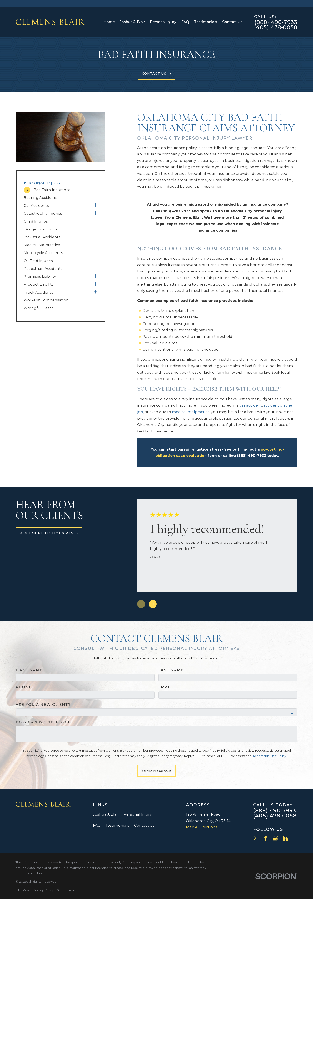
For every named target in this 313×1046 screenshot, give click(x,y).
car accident (251, 405)
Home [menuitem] (109, 22)
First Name (29, 670)
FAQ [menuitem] (185, 22)
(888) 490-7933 (276, 22)
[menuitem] (60, 190)
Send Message (156, 771)
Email (165, 687)
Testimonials (117, 825)
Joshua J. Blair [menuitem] (132, 22)
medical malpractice (191, 412)
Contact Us (144, 825)
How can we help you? (44, 722)
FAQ (97, 825)
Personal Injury (138, 814)
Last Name (171, 670)
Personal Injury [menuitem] (163, 22)
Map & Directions (201, 827)
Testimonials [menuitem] (205, 22)
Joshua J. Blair (106, 814)
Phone (24, 687)
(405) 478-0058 (275, 27)
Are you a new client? (43, 705)
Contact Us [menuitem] (232, 22)
